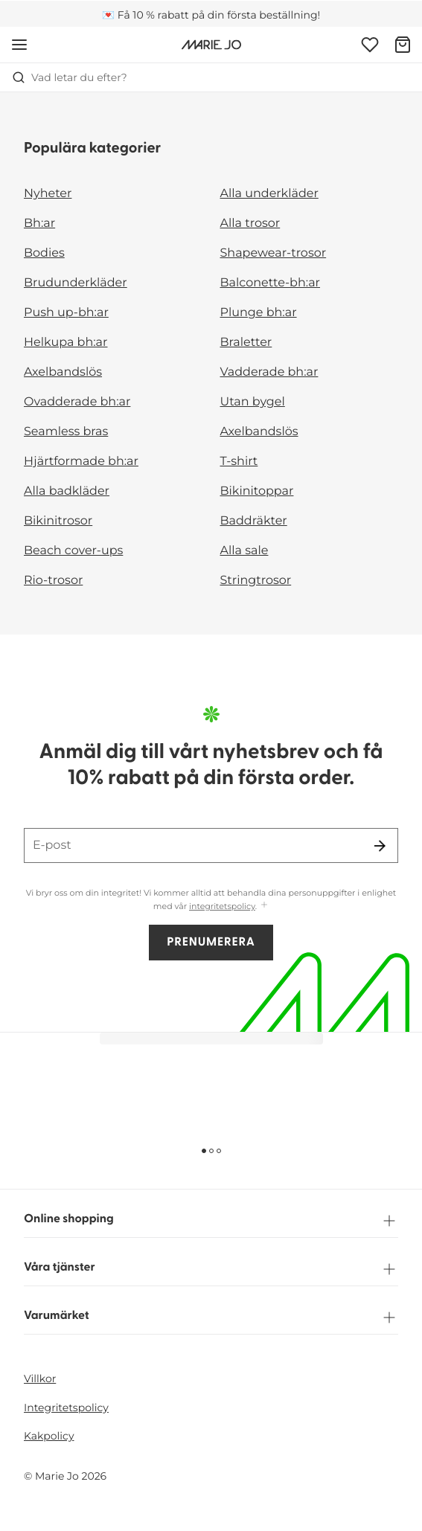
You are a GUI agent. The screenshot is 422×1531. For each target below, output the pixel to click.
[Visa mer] (264, 905)
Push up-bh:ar (66, 313)
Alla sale (244, 551)
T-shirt (239, 462)
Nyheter (47, 194)
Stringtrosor (256, 581)
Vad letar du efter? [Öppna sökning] (69, 77)
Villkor (40, 1378)
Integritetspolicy (66, 1407)
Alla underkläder (269, 194)
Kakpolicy (49, 1435)
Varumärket (211, 1317)
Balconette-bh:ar (270, 283)
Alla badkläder (66, 491)
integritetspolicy (222, 906)
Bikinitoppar (257, 491)
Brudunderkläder (75, 283)
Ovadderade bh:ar (77, 402)
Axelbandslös (63, 372)
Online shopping (211, 1221)
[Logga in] (370, 44)
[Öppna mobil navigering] (19, 44)
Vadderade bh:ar (269, 372)
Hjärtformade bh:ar (81, 462)
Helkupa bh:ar (65, 343)
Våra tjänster (211, 1269)
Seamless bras (66, 432)
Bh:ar (39, 223)
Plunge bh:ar (258, 313)
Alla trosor (250, 223)
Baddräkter (253, 521)
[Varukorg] (402, 44)
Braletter (246, 343)
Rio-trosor (53, 581)
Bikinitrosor (58, 521)
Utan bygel (252, 402)
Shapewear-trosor (273, 253)
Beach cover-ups (73, 551)
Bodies (44, 253)
